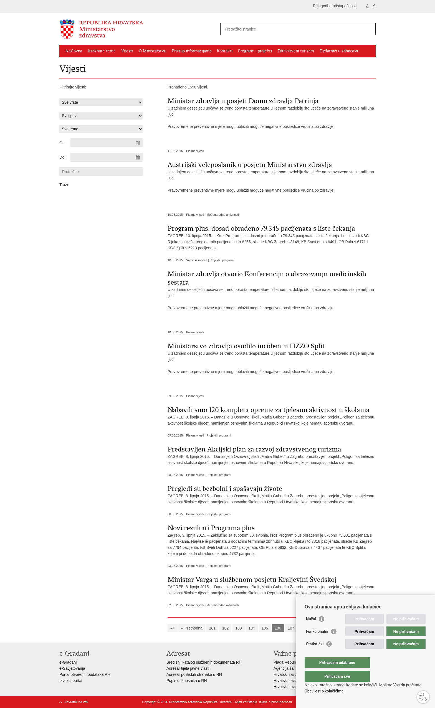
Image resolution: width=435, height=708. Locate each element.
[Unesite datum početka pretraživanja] (106, 142)
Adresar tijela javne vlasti (187, 668)
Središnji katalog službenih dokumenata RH (204, 662)
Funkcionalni (317, 642)
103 (238, 628)
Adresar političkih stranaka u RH (194, 674)
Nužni (311, 630)
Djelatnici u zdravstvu (339, 51)
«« (172, 628)
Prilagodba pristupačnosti (334, 6)
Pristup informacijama (191, 51)
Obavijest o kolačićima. (325, 691)
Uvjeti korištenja (245, 702)
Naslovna (73, 51)
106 (278, 628)
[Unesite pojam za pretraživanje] (292, 29)
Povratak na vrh (76, 702)
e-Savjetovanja (72, 668)
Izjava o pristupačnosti (275, 702)
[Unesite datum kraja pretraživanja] (106, 157)
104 (251, 628)
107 (291, 628)
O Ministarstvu (152, 51)
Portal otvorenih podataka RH (84, 674)
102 (225, 628)
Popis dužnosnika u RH (186, 680)
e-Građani (68, 662)
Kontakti (224, 51)
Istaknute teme (102, 51)
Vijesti (127, 51)
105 (265, 628)
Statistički (314, 655)
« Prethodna (191, 628)
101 (212, 628)
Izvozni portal (70, 680)
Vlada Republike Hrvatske (296, 662)
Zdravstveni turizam (295, 51)
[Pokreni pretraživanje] (369, 28)
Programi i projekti (255, 51)
